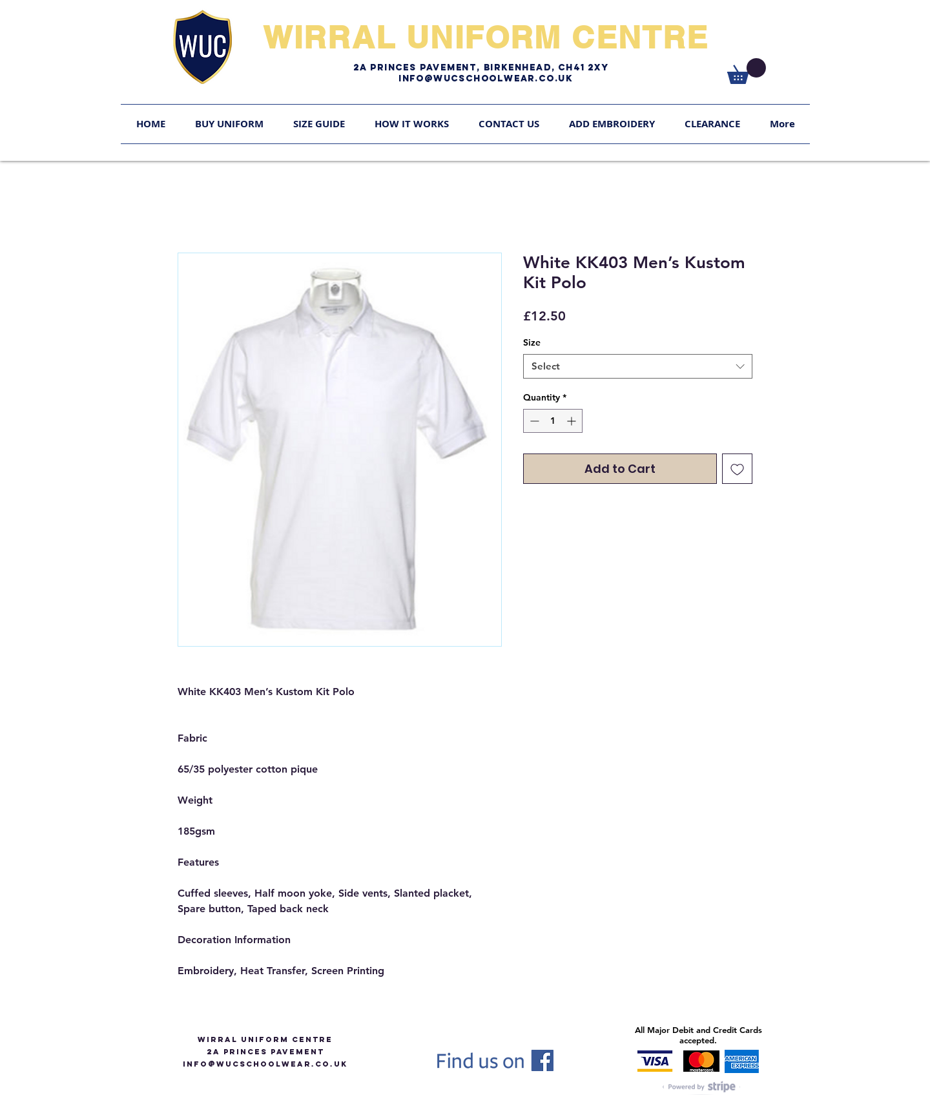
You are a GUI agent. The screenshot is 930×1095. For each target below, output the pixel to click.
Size (532, 342)
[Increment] (572, 421)
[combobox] (637, 366)
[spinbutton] (552, 421)
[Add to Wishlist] (737, 469)
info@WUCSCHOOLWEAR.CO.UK (265, 1064)
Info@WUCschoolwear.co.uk (485, 78)
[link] (746, 71)
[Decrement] (533, 421)
